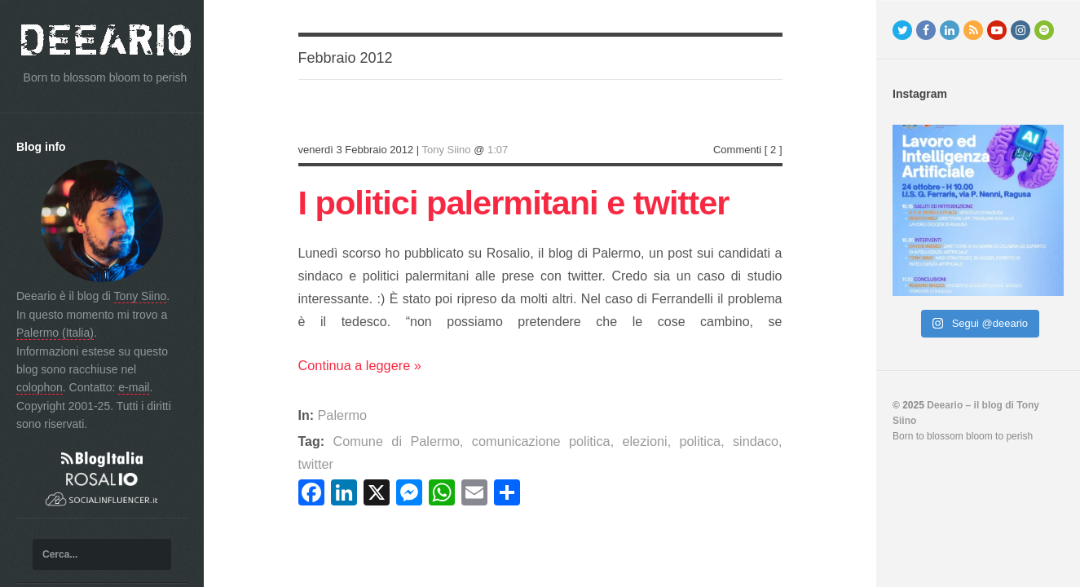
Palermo (342, 417)
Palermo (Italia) (55, 332)
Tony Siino (140, 295)
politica (661, 443)
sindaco (711, 443)
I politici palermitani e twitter (527, 202)
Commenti (737, 149)
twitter (758, 443)
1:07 (497, 149)
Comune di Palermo (385, 443)
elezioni (611, 443)
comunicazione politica (516, 443)
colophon (39, 387)
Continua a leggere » (359, 367)
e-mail (133, 387)
